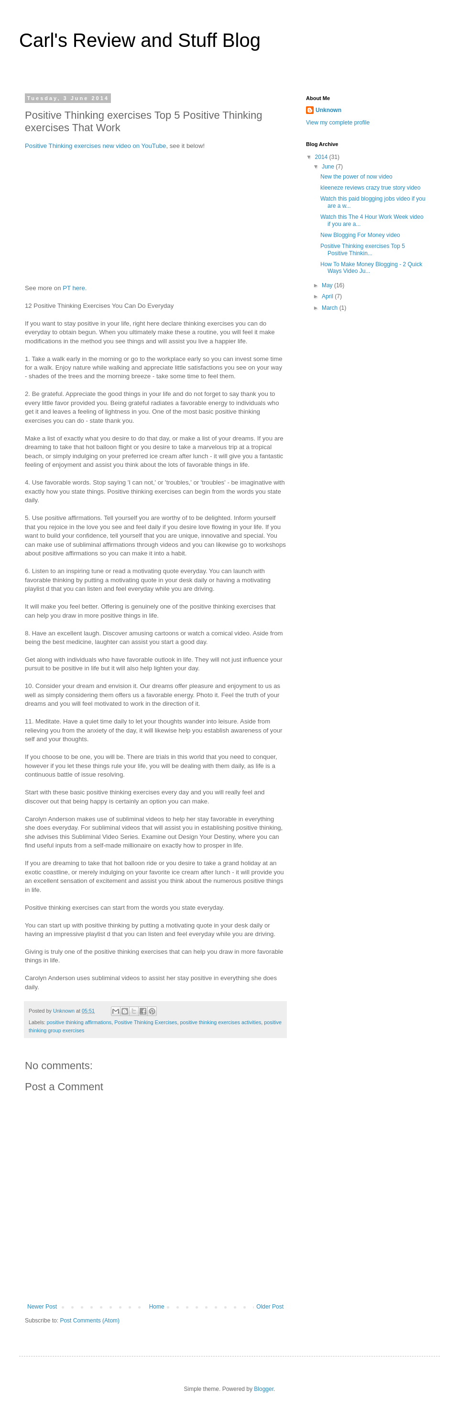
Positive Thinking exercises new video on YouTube (95, 145)
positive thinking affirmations (79, 1022)
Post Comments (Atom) (90, 1320)
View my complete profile (338, 122)
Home (156, 1306)
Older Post (270, 1306)
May (328, 285)
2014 (322, 157)
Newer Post (42, 1306)
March (330, 308)
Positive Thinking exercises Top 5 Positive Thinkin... (362, 249)
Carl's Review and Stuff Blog (140, 40)
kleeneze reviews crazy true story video (370, 187)
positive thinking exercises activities (220, 1022)
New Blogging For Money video (360, 235)
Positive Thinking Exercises (145, 1022)
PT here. (75, 288)
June (329, 166)
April (328, 296)
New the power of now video (356, 176)
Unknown (328, 110)
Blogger (263, 1389)
